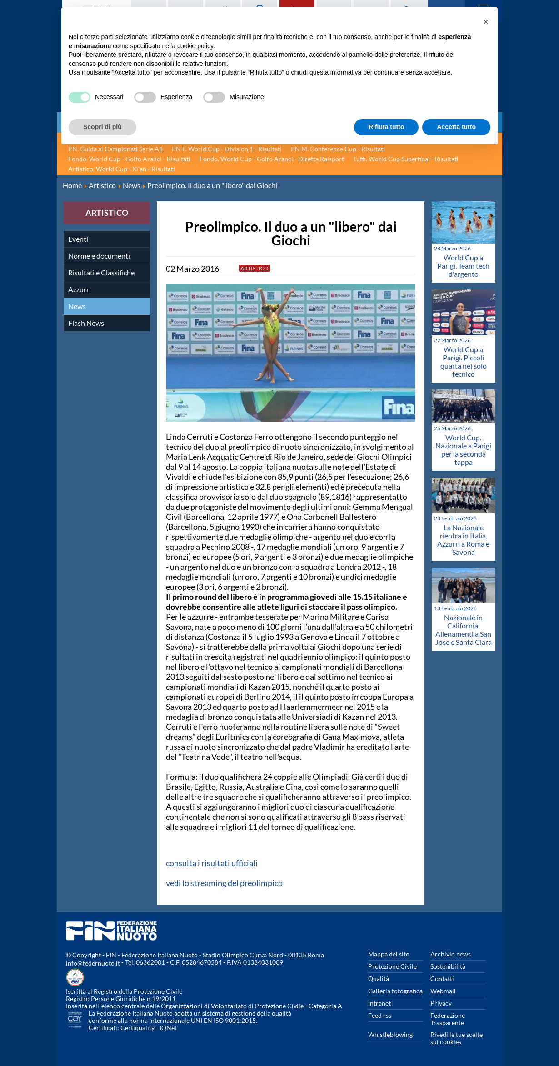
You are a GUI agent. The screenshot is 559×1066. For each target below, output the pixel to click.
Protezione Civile (392, 966)
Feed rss (379, 1015)
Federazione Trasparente (447, 1018)
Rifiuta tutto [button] (386, 126)
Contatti (442, 978)
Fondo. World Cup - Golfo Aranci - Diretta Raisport (272, 159)
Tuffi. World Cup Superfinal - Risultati (406, 159)
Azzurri (79, 289)
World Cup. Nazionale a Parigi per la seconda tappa (463, 449)
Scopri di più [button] (102, 126)
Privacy (441, 1003)
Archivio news (450, 954)
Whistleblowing (390, 1034)
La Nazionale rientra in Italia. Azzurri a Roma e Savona (463, 539)
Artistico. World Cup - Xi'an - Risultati (121, 169)
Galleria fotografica (395, 991)
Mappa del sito (388, 954)
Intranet (379, 1003)
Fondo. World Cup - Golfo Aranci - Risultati (129, 159)
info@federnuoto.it (93, 963)
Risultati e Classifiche (101, 272)
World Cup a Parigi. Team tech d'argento (463, 265)
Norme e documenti (99, 255)
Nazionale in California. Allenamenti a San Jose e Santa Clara (463, 629)
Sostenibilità (447, 966)
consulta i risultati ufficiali (212, 863)
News (77, 306)
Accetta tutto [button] (456, 126)
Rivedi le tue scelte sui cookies (456, 1038)
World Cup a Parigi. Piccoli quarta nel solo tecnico (463, 361)
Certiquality (137, 1027)
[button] (486, 22)
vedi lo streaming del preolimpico (224, 883)
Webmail (443, 991)
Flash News (86, 323)
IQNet (168, 1027)
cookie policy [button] (195, 46)
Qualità (378, 978)
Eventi (78, 238)
